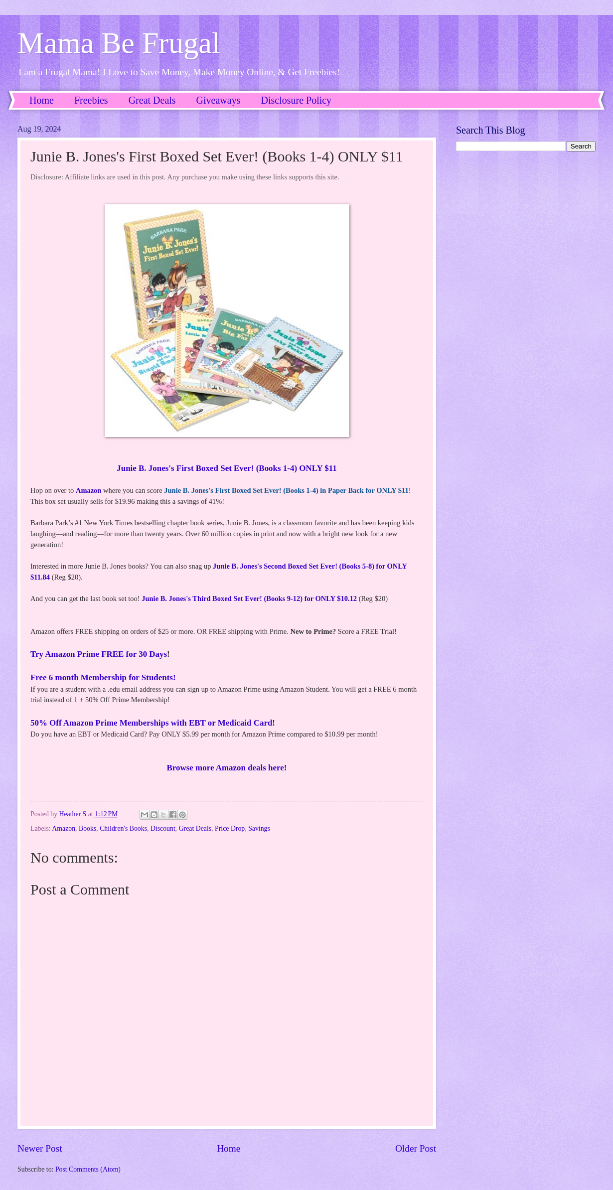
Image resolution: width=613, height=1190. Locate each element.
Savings (259, 828)
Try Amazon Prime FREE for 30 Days (98, 654)
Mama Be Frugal (118, 42)
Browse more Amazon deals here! (227, 767)
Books (87, 828)
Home (41, 100)
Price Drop (230, 828)
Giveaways (218, 100)
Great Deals (152, 100)
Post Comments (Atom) (88, 1169)
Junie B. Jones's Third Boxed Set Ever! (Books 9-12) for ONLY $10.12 (249, 598)
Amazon (89, 490)
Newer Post (39, 1148)
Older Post (415, 1148)
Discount (163, 828)
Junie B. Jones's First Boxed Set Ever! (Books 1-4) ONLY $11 (227, 468)
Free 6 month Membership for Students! (103, 677)
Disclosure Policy (296, 100)
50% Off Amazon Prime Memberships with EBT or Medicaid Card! (152, 723)
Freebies (91, 100)
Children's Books (123, 828)
